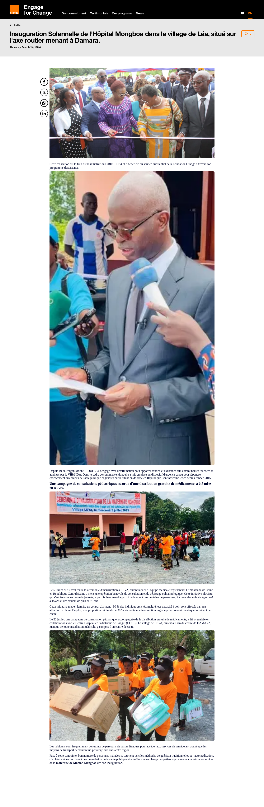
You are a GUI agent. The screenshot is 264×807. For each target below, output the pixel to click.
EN (250, 13)
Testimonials (99, 13)
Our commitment (74, 13)
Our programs (122, 13)
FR (242, 13)
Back (15, 25)
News (140, 13)
